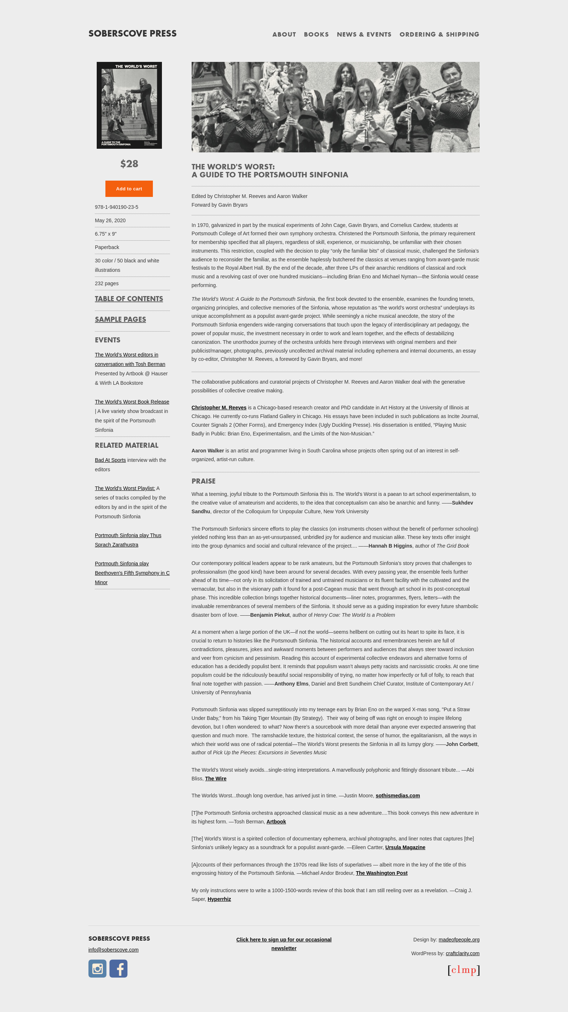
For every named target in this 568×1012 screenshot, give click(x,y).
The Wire (215, 778)
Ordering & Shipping (440, 35)
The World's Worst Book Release (132, 402)
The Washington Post (382, 873)
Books (316, 35)
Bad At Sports (110, 460)
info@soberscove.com (113, 950)
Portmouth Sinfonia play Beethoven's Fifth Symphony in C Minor (132, 573)
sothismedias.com (398, 795)
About (284, 35)
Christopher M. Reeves (219, 407)
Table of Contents (129, 299)
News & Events (364, 35)
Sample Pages (120, 320)
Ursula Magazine (405, 847)
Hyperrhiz (219, 899)
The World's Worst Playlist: (125, 488)
